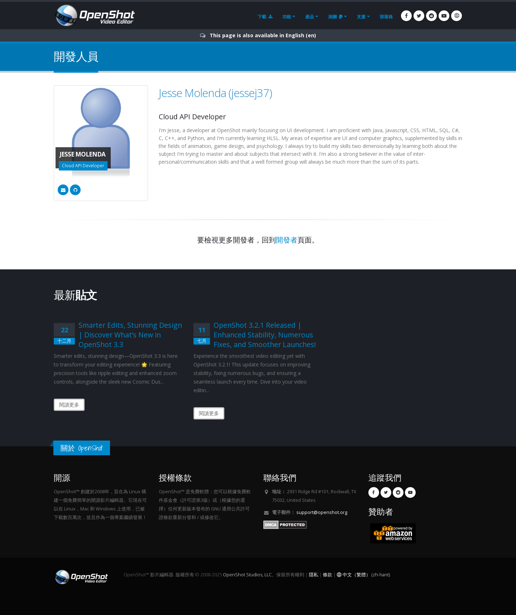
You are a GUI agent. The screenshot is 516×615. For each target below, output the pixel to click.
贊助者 (380, 511)
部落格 (386, 17)
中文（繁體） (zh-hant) (363, 575)
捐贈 (335, 17)
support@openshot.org (321, 512)
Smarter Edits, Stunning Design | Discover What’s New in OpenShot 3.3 (130, 334)
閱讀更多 (69, 404)
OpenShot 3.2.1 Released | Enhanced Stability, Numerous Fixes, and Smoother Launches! (265, 334)
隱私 (313, 575)
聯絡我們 (279, 477)
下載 (265, 17)
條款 (327, 575)
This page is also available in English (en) (263, 35)
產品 (309, 17)
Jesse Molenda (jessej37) (215, 92)
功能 (286, 17)
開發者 (286, 240)
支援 (361, 17)
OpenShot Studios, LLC (247, 575)
